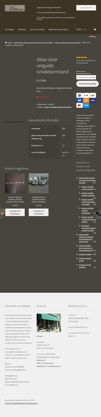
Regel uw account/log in (58, 29)
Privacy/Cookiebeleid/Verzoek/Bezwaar (51, 12)
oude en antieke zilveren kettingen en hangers (88, 201)
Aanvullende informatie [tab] (14, 122)
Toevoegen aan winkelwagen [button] (15, 212)
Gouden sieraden (85, 254)
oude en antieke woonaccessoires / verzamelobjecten (86, 248)
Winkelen (22, 29)
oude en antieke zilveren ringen (87, 188)
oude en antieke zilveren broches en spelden (89, 219)
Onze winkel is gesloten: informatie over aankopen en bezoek (56, 18)
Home (10, 42)
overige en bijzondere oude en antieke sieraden (89, 228)
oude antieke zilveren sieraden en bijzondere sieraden (33, 42)
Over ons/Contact (37, 29)
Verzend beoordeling (87, 84)
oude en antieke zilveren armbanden (68, 42)
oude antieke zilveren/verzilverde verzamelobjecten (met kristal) (86, 238)
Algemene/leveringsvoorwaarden (49, 7)
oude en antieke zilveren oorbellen (88, 194)
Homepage (9, 29)
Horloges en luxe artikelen (85, 266)
